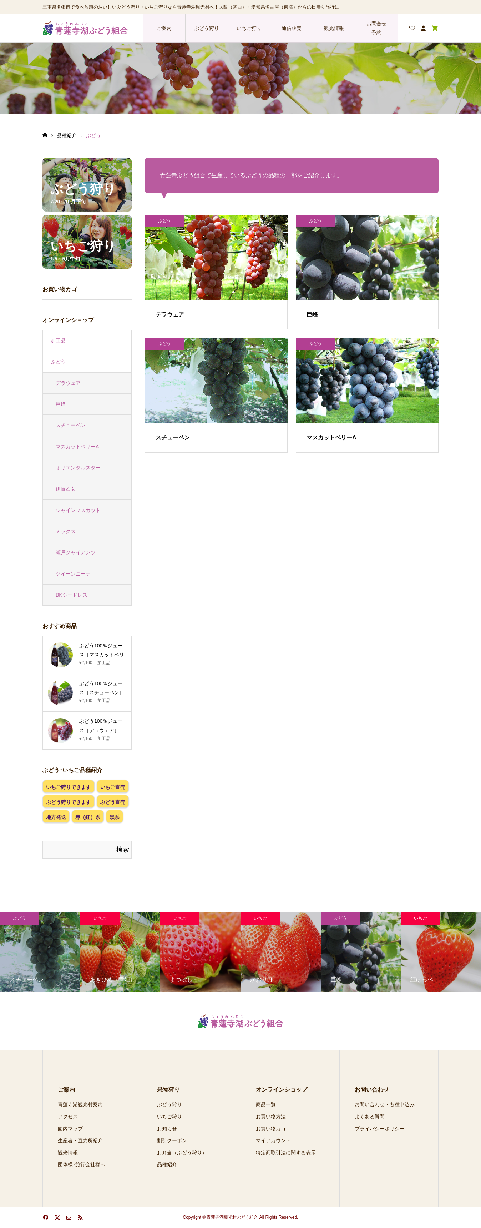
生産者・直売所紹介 (80, 1140)
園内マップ (70, 1129)
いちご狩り (249, 28)
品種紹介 (167, 1164)
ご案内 (164, 28)
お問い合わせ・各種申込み (385, 1104)
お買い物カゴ (271, 1129)
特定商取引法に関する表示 (286, 1152)
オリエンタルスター (78, 468)
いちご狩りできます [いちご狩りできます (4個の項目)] (68, 787)
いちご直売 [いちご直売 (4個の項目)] (112, 787)
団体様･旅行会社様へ (81, 1164)
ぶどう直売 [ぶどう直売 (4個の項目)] (112, 802)
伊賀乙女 (66, 489)
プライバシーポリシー (380, 1129)
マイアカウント (273, 1140)
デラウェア (68, 383)
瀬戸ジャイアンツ (76, 552)
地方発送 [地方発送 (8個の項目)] (56, 817)
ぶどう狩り (206, 28)
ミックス (66, 531)
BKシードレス (71, 595)
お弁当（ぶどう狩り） (182, 1152)
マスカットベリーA (77, 446)
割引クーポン (172, 1140)
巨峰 (61, 404)
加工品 (58, 340)
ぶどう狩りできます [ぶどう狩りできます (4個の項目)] (68, 802)
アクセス (68, 1116)
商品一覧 (266, 1104)
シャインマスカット (78, 510)
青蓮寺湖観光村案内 (80, 1104)
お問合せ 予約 (376, 28)
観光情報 (334, 28)
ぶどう (58, 361)
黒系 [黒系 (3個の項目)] (115, 817)
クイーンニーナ (73, 574)
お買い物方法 (271, 1116)
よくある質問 (370, 1116)
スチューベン (71, 425)
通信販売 (292, 28)
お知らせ (167, 1129)
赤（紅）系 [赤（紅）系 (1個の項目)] (87, 817)
